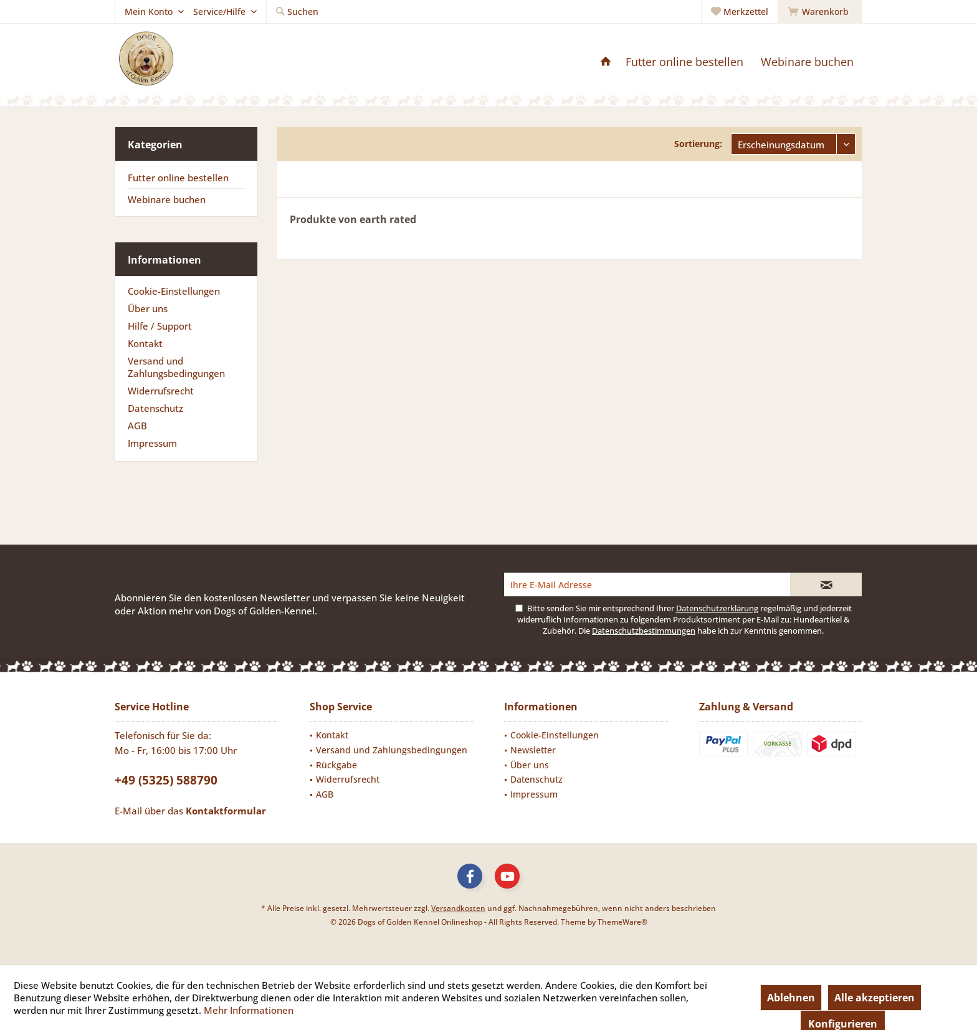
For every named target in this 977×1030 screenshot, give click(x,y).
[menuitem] (820, 12)
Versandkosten (458, 908)
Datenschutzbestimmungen (643, 630)
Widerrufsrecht (161, 390)
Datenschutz (155, 408)
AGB (137, 425)
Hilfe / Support (160, 326)
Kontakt (145, 343)
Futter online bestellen (178, 177)
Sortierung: (698, 144)
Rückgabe (336, 765)
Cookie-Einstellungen (174, 291)
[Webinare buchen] (807, 62)
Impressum (152, 443)
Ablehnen (791, 997)
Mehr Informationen (248, 1010)
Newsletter (533, 750)
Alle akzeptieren (874, 997)
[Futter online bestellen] (684, 62)
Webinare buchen (167, 199)
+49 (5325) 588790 (166, 780)
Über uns (148, 308)
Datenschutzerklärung (717, 608)
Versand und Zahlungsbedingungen (176, 367)
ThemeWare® (622, 922)
